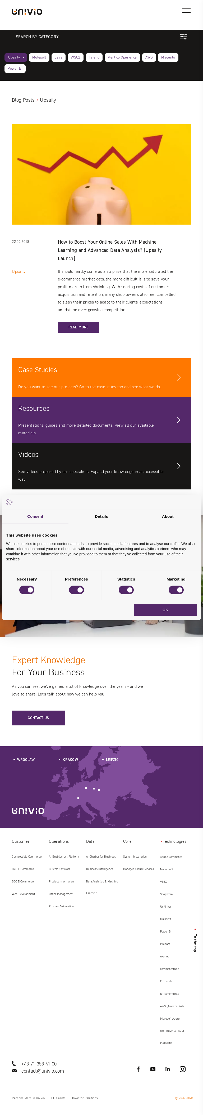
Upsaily (14, 57)
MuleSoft (165, 919)
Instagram (182, 1069)
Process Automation (61, 906)
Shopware (166, 894)
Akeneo (164, 956)
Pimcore (165, 944)
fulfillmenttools (169, 994)
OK (165, 610)
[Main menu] (186, 10)
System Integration (135, 857)
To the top (195, 940)
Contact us (38, 717)
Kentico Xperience (122, 57)
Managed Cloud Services (138, 869)
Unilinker (166, 907)
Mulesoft (39, 57)
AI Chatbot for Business (101, 857)
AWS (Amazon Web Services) (172, 1008)
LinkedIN (168, 1069)
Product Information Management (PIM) (61, 883)
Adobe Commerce (171, 857)
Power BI (15, 68)
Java (58, 57)
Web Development (23, 894)
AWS (149, 57)
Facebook (138, 1069)
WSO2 (75, 57)
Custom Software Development (59, 871)
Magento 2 (166, 869)
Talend (94, 57)
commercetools (169, 969)
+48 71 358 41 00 (39, 1063)
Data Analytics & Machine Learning (102, 887)
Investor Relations (85, 1098)
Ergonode (166, 981)
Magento (168, 57)
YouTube (153, 1069)
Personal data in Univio (28, 1098)
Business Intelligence (99, 869)
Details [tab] (101, 516)
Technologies (174, 841)
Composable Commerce (26, 857)
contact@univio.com (42, 1071)
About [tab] (168, 516)
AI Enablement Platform (64, 857)
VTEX (163, 882)
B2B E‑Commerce (23, 869)
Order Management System (61, 896)
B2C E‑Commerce (23, 882)
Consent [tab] (35, 516)
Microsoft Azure (170, 1019)
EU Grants (58, 1098)
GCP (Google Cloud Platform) (172, 1037)
